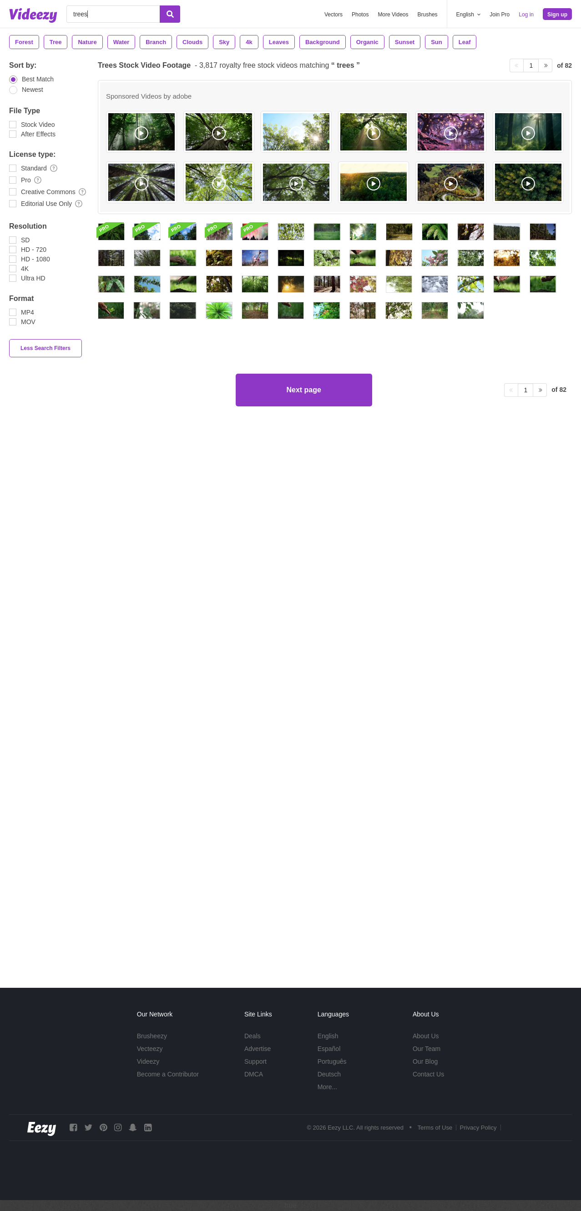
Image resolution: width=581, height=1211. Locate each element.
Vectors (333, 14)
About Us (426, 1036)
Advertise (257, 1048)
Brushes (428, 14)
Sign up (557, 14)
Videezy (148, 1061)
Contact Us (428, 1074)
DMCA (253, 1074)
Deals (252, 1036)
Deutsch (329, 1074)
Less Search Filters (45, 348)
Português (332, 1061)
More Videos (393, 14)
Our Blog (425, 1061)
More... (328, 1087)
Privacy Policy (478, 1127)
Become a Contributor (168, 1074)
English (328, 1036)
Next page (303, 935)
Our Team (426, 1048)
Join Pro (500, 14)
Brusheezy (152, 1036)
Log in (526, 14)
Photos (360, 14)
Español (329, 1048)
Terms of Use (435, 1127)
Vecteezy (150, 1048)
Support (255, 1061)
